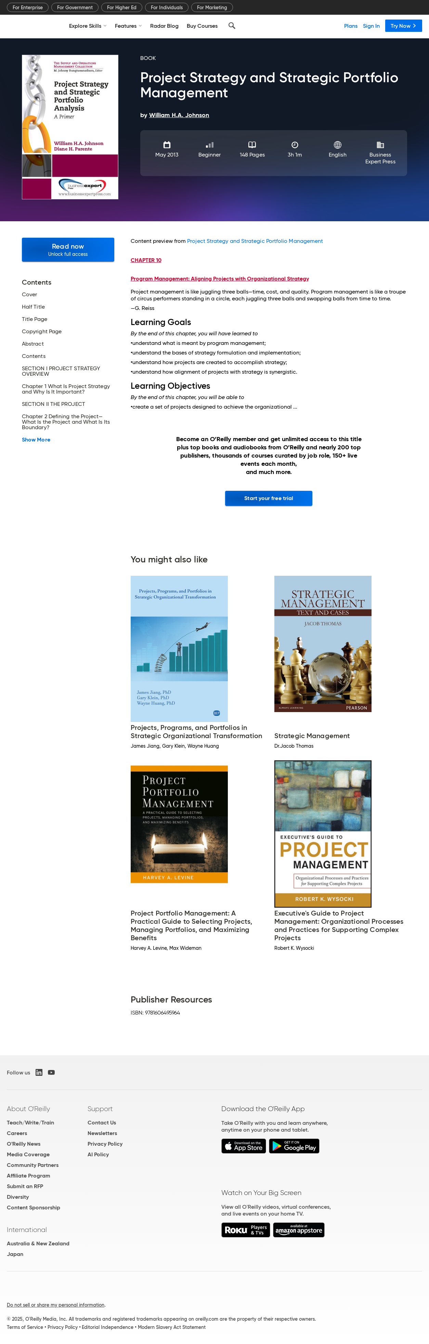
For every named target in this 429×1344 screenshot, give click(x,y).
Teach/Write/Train (30, 1122)
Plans (351, 25)
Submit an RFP (25, 1186)
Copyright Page (42, 331)
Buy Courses (202, 25)
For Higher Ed (121, 7)
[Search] (232, 26)
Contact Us (102, 1122)
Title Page (34, 319)
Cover (29, 294)
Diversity (18, 1196)
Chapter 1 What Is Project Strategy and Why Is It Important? (66, 389)
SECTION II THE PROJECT (53, 404)
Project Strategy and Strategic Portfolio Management (255, 241)
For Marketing (212, 7)
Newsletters (102, 1133)
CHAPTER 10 (146, 260)
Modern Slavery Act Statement (172, 1327)
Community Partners (32, 1165)
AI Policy (98, 1154)
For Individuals (167, 7)
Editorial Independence (107, 1327)
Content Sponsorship (33, 1207)
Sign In (371, 25)
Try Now (404, 25)
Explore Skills (88, 25)
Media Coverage (28, 1154)
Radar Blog (164, 25)
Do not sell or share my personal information (55, 1305)
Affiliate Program (28, 1175)
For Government (75, 7)
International (27, 1229)
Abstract (33, 344)
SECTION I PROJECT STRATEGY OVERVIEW (61, 371)
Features (128, 25)
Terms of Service (25, 1327)
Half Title (33, 307)
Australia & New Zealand (38, 1243)
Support (100, 1109)
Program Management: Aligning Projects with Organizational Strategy (220, 278)
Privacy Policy (105, 1143)
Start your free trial (268, 498)
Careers (17, 1133)
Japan (15, 1254)
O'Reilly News (23, 1143)
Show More (36, 440)
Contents (34, 356)
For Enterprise (28, 7)
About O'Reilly (28, 1109)
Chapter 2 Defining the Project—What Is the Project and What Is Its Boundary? (66, 422)
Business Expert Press (380, 158)
